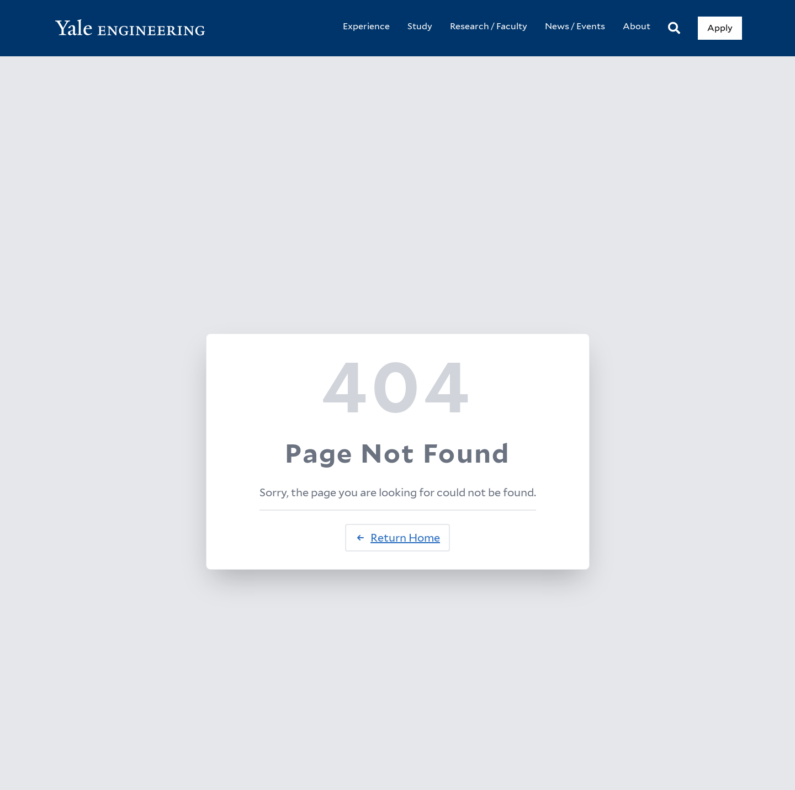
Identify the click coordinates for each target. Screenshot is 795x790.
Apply (720, 28)
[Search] (674, 28)
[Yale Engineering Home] (136, 28)
